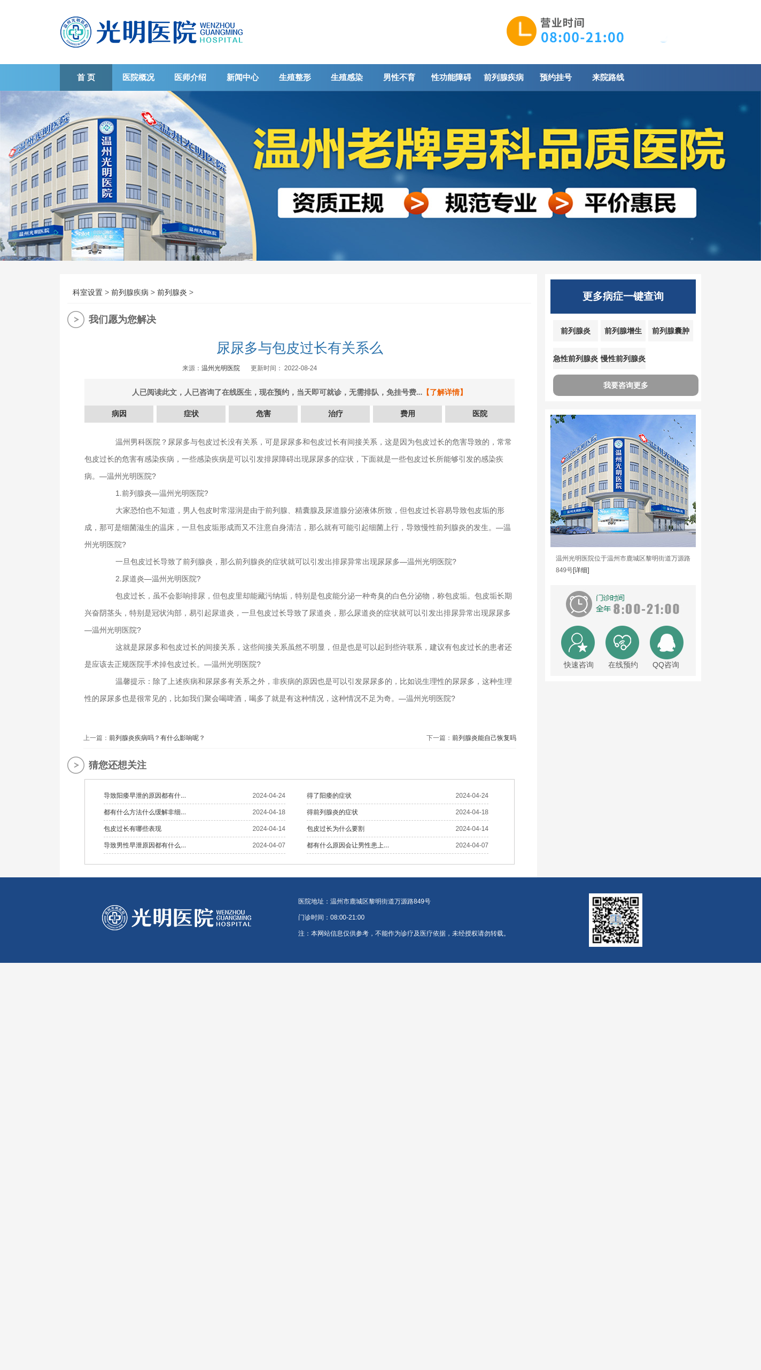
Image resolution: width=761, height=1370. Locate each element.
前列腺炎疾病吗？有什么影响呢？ (157, 738)
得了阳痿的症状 (329, 795)
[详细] (581, 570)
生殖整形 (295, 77)
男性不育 (399, 77)
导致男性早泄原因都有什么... (145, 845)
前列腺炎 (172, 292)
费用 (407, 413)
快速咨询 (579, 664)
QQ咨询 (666, 664)
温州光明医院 (220, 368)
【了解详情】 (444, 392)
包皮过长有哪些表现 (132, 828)
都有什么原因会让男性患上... (348, 845)
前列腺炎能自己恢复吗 (484, 738)
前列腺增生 (623, 330)
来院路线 (608, 77)
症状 (191, 413)
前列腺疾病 (504, 77)
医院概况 (138, 77)
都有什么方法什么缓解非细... (145, 812)
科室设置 (88, 292)
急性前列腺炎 (575, 358)
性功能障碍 (451, 77)
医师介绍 (190, 77)
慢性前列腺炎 (623, 358)
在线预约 (623, 664)
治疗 (335, 413)
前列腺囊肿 (670, 330)
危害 (263, 413)
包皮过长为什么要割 (335, 828)
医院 (479, 413)
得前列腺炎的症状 (332, 812)
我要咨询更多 (625, 385)
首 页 (86, 77)
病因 (119, 413)
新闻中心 (243, 77)
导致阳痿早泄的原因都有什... (145, 795)
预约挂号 (556, 77)
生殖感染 (347, 77)
